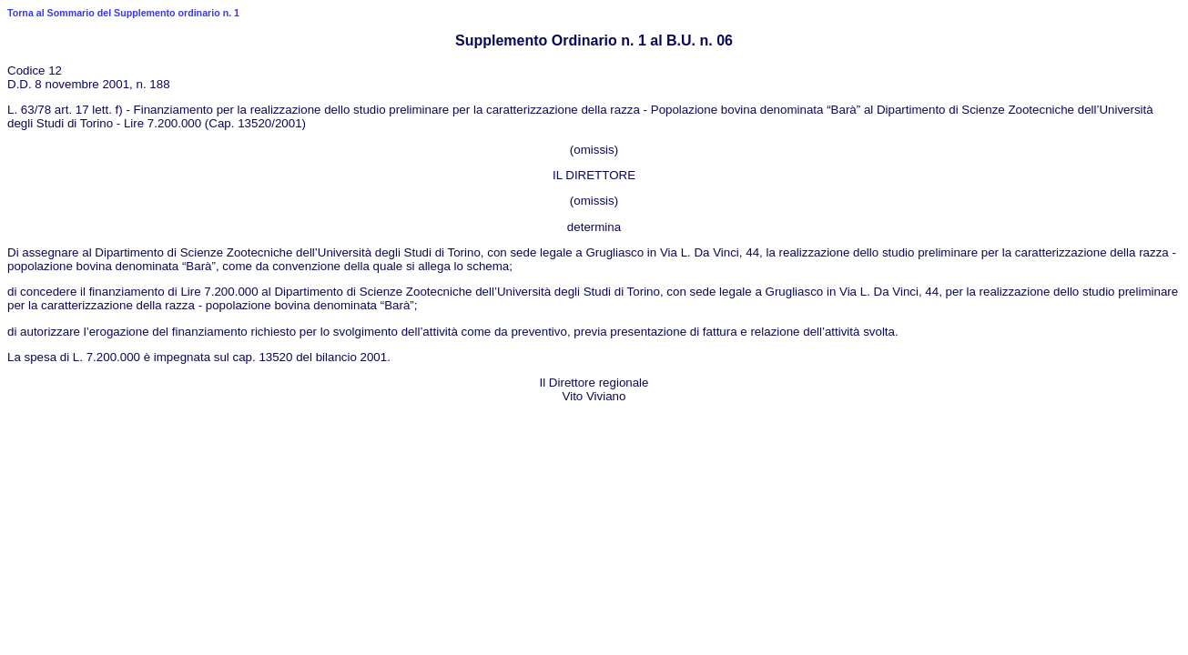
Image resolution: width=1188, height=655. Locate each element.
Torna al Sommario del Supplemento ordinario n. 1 (123, 12)
